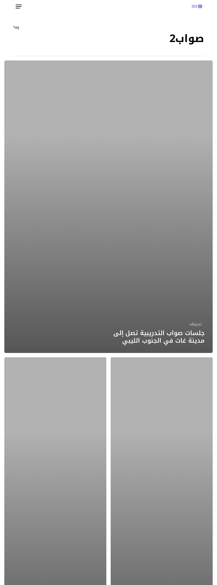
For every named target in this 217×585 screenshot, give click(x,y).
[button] (19, 6)
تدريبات (195, 324)
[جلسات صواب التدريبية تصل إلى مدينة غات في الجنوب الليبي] (108, 206)
